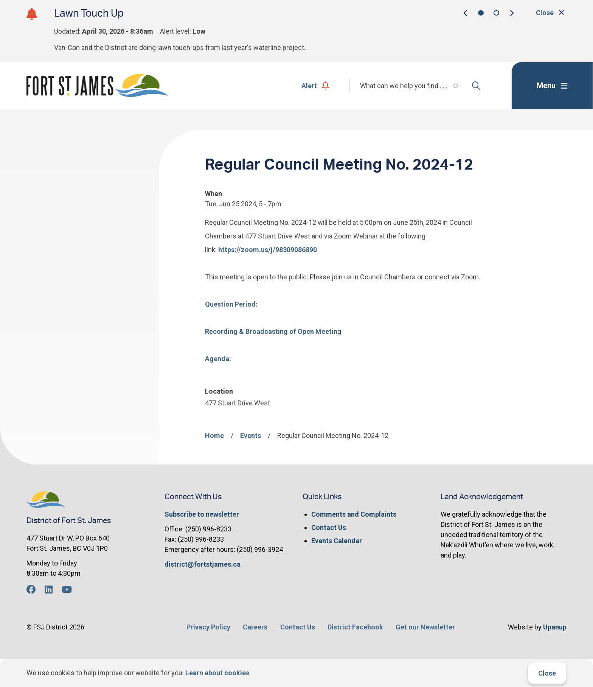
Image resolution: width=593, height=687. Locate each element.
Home (214, 435)
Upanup (555, 627)
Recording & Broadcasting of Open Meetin (271, 331)
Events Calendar (336, 541)
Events (250, 435)
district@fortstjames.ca (203, 564)
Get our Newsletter (425, 627)
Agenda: (218, 359)
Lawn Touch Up (89, 13)
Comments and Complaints (353, 514)
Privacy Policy (208, 627)
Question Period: (231, 304)
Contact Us (328, 527)
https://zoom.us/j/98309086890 (267, 250)
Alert (315, 86)
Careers (255, 627)
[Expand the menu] (552, 85)
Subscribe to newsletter (202, 514)
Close (547, 673)
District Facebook (355, 627)
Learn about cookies (217, 673)
